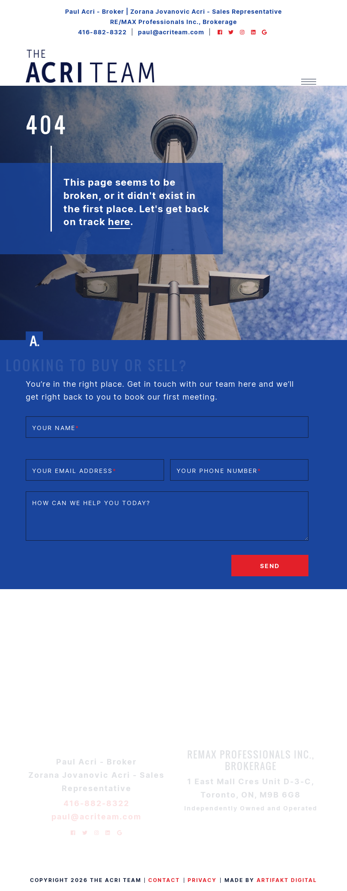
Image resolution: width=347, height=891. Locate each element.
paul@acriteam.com (171, 31)
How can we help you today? (91, 503)
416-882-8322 (102, 31)
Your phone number (218, 471)
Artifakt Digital (287, 880)
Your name (55, 428)
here (119, 221)
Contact (164, 880)
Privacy (202, 880)
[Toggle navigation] (308, 81)
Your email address (74, 471)
